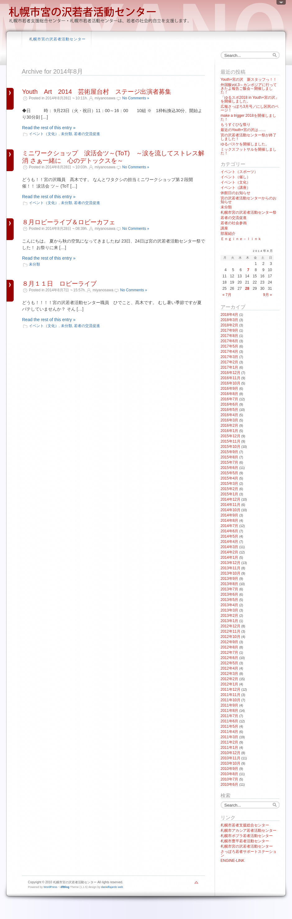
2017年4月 (229, 351)
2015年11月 (230, 441)
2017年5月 (229, 346)
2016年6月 (229, 404)
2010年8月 (229, 774)
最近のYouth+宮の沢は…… (243, 130)
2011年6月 (229, 721)
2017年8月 (229, 336)
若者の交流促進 (87, 134)
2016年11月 (230, 378)
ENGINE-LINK (232, 860)
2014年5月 (229, 536)
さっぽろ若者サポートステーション (248, 853)
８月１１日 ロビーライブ (59, 283)
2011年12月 (230, 689)
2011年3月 (229, 737)
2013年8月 (229, 584)
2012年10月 (230, 637)
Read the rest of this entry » (48, 127)
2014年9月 (229, 515)
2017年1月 (229, 367)
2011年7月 (229, 716)
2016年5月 (229, 409)
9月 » (267, 295)
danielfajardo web (112, 887)
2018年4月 (229, 314)
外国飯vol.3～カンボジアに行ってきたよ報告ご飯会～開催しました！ (249, 88)
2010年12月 (230, 753)
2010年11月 (230, 758)
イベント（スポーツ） (239, 172)
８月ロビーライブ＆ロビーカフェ (68, 222)
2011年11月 (230, 695)
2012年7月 (229, 652)
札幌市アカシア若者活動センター (248, 830)
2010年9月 (229, 769)
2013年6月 (229, 594)
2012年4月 (229, 668)
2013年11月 (230, 568)
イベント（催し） (235, 177)
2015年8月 (229, 457)
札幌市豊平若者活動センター (245, 841)
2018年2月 (229, 325)
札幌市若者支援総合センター (245, 825)
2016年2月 (229, 425)
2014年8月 (229, 520)
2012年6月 (229, 658)
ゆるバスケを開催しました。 (245, 144)
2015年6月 (229, 468)
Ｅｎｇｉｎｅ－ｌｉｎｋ (241, 239)
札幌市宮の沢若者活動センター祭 (248, 212)
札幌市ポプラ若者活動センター (247, 836)
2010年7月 (229, 779)
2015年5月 (229, 473)
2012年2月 (229, 679)
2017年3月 (229, 357)
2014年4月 (229, 541)
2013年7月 (229, 589)
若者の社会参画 (234, 223)
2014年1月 (229, 557)
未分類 (66, 134)
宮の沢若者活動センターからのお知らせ (248, 200)
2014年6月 (229, 531)
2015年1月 (229, 494)
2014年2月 (229, 552)
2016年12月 (230, 373)
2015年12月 (230, 436)
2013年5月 (229, 600)
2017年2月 (229, 362)
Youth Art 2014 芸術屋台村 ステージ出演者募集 (96, 91)
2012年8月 (229, 647)
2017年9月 (229, 330)
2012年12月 (230, 626)
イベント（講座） (235, 187)
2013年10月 (230, 573)
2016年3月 (229, 420)
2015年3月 (229, 483)
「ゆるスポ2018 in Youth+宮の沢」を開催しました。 (250, 99)
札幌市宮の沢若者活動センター (57, 39)
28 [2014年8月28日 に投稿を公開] (247, 288)
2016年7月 (229, 399)
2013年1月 (229, 621)
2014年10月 (230, 510)
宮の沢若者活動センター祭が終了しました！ (248, 137)
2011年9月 (229, 705)
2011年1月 (229, 747)
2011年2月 (229, 742)
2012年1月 (229, 684)
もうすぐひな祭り (235, 124)
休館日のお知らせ (235, 193)
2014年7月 (229, 526)
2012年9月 (229, 642)
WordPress (50, 887)
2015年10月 (230, 446)
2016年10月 (230, 383)
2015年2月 (229, 489)
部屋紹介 (228, 233)
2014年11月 (230, 505)
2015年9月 (229, 452)
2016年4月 (229, 415)
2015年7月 (229, 462)
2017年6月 (229, 341)
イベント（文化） (44, 134)
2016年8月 (229, 394)
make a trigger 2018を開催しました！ (248, 117)
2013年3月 (229, 610)
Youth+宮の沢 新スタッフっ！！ (249, 79)
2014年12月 (230, 499)
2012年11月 (230, 631)
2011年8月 (229, 710)
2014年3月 (229, 547)
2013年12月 (230, 563)
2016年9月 (229, 388)
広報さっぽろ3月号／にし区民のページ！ (250, 108)
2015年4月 (229, 478)
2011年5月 (229, 726)
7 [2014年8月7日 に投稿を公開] (248, 270)
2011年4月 (229, 732)
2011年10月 (230, 700)
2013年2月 (229, 615)
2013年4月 (229, 605)
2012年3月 (229, 673)
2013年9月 (229, 578)
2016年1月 (229, 431)
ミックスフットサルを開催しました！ (248, 151)
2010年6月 (229, 784)
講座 (224, 228)
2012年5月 (229, 663)
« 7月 (226, 295)
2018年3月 (229, 320)
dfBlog (65, 887)
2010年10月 (230, 763)
